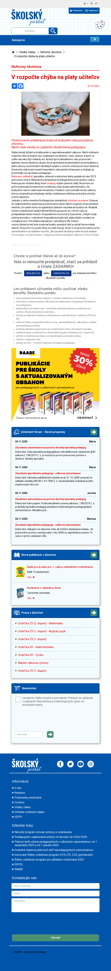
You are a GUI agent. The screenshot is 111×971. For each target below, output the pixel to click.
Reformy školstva (50, 52)
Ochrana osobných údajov (30, 812)
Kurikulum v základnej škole (44, 587)
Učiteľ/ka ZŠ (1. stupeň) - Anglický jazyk (42, 631)
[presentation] (41, 720)
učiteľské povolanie (78, 200)
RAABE (19, 869)
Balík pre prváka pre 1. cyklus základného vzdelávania (60, 566)
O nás (18, 788)
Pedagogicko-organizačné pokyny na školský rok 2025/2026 (51, 837)
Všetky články (27, 52)
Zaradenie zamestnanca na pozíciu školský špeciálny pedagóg (50, 447)
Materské (16, 176)
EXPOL (19, 864)
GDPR (18, 816)
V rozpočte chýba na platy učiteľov (34, 56)
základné (28, 176)
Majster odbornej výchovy (33, 663)
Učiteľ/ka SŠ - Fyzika (30, 655)
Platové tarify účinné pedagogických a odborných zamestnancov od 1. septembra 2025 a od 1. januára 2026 (56, 843)
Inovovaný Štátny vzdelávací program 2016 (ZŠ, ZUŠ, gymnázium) (54, 854)
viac (30, 577)
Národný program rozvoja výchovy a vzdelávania (43, 832)
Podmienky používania (28, 797)
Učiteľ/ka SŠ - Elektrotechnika (36, 647)
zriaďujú (51, 183)
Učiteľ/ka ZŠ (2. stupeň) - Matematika (40, 623)
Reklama (20, 792)
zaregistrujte (61, 273)
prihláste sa (33, 273)
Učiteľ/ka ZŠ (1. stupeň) (32, 639)
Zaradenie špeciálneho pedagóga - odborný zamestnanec (48, 473)
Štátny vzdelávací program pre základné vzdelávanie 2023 (49, 859)
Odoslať (55, 937)
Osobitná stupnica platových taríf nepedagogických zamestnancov (54, 850)
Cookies (19, 802)
